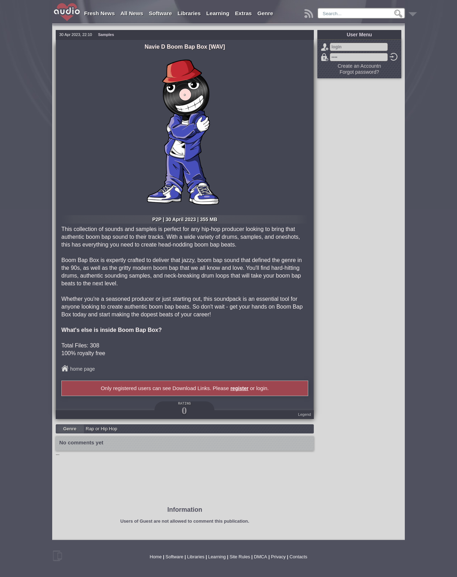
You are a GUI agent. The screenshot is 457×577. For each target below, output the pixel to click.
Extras (243, 13)
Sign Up (325, 47)
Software (160, 13)
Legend (304, 414)
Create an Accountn (359, 66)
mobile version (57, 556)
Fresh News (99, 13)
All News (132, 13)
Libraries (189, 13)
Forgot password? (325, 57)
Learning (217, 13)
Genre (265, 13)
